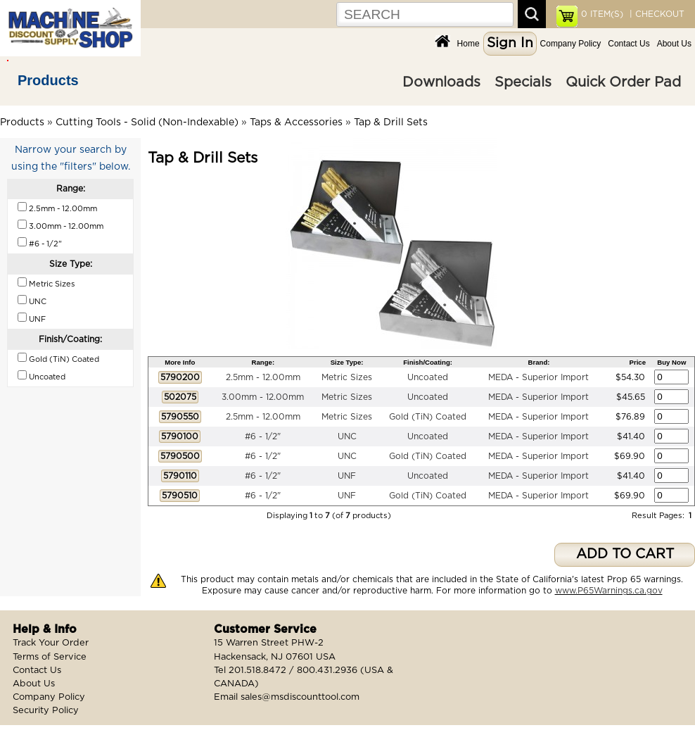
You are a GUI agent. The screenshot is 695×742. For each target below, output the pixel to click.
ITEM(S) (602, 14)
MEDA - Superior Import (538, 377)
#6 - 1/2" (263, 436)
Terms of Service (50, 657)
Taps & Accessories (296, 122)
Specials (523, 82)
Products (48, 80)
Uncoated (427, 377)
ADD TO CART (625, 554)
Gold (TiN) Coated (427, 417)
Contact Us (628, 44)
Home (468, 44)
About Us (674, 44)
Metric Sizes (346, 377)
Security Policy (46, 710)
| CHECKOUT (655, 14)
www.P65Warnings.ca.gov (609, 590)
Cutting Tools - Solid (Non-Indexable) (147, 122)
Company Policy (570, 44)
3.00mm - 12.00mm (263, 397)
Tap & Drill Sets (391, 122)
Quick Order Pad (623, 82)
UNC (347, 436)
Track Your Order (51, 643)
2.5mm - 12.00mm (263, 377)
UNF (347, 476)
